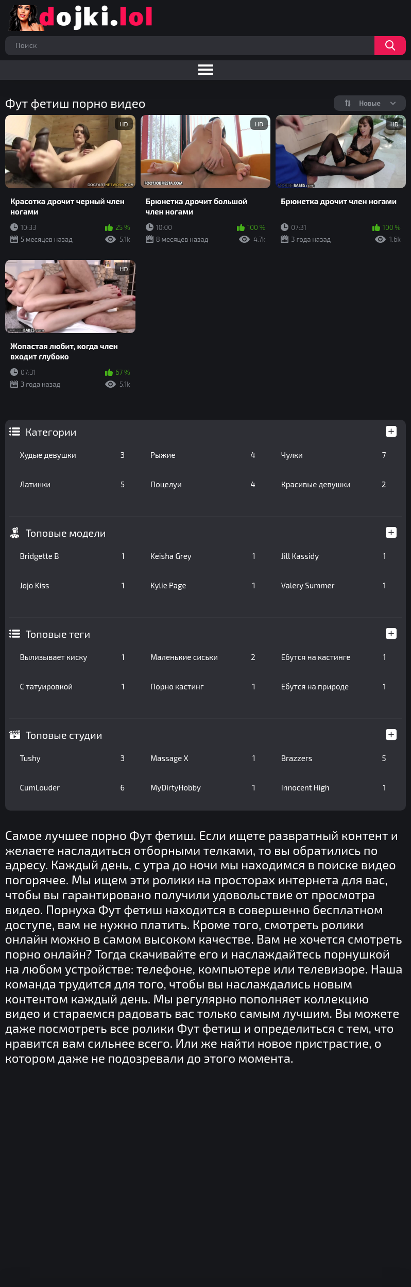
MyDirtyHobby (202, 787)
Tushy (72, 758)
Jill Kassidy (333, 555)
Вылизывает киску (72, 657)
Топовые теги (57, 634)
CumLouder (72, 787)
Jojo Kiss (72, 585)
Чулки (333, 454)
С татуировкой (72, 686)
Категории (50, 431)
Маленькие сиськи (202, 657)
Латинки (72, 484)
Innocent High (333, 787)
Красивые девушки (333, 484)
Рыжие (202, 454)
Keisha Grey (202, 555)
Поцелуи (202, 484)
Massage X (202, 758)
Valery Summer (333, 585)
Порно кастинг (202, 686)
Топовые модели (65, 532)
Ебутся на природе (333, 686)
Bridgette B (72, 555)
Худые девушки (72, 454)
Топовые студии (63, 735)
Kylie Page (202, 585)
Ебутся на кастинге (333, 657)
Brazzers (333, 758)
